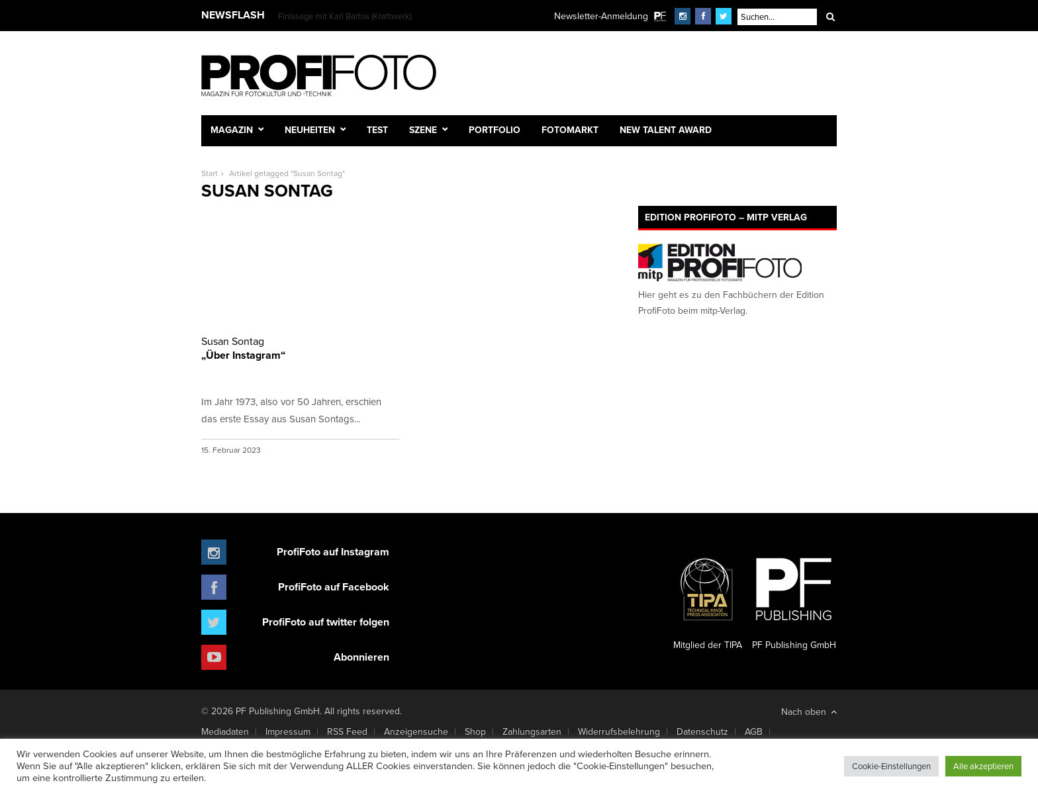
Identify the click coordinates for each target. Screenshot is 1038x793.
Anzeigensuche (416, 731)
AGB (754, 731)
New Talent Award (666, 129)
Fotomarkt (570, 129)
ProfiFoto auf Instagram (333, 551)
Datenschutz (702, 731)
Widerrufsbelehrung (619, 731)
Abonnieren (361, 657)
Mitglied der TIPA (708, 599)
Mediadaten (225, 731)
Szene (423, 129)
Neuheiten (310, 129)
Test (377, 129)
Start (209, 173)
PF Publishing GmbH (794, 599)
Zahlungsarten (531, 731)
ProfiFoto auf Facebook (333, 586)
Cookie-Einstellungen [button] (891, 766)
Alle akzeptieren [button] (983, 766)
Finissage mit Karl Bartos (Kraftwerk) (345, 16)
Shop (475, 731)
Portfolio (494, 129)
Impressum (287, 731)
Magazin (232, 129)
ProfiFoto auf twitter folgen (325, 622)
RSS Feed (347, 731)
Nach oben (809, 711)
